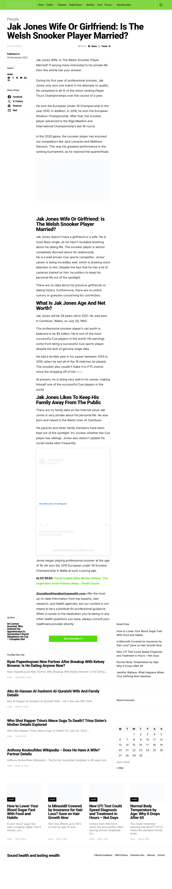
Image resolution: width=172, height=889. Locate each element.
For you (108, 5)
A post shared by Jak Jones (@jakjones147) (73, 550)
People (13, 19)
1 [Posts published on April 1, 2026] (133, 734)
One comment (16, 46)
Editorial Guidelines (103, 855)
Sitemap (151, 855)
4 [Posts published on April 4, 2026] (154, 734)
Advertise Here (124, 5)
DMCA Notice (121, 855)
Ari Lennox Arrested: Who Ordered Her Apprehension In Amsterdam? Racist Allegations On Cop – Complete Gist (18, 631)
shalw (10, 74)
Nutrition (90, 5)
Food (99, 5)
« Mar (120, 767)
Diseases (62, 5)
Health (49, 5)
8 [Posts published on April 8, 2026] (134, 739)
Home (41, 5)
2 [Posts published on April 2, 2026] (141, 734)
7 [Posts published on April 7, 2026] (127, 739)
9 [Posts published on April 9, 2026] (141, 739)
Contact (161, 855)
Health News (75, 5)
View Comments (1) (73, 638)
